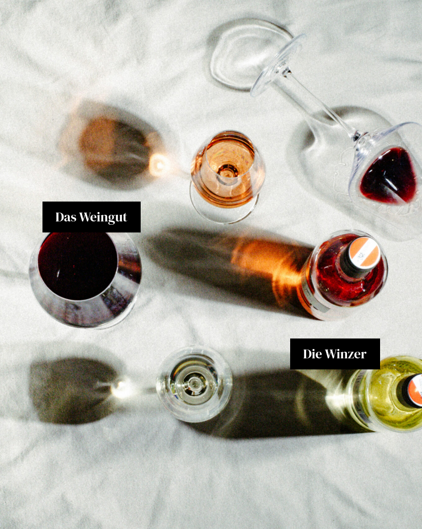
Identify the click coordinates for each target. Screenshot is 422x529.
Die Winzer (335, 354)
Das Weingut (91, 217)
